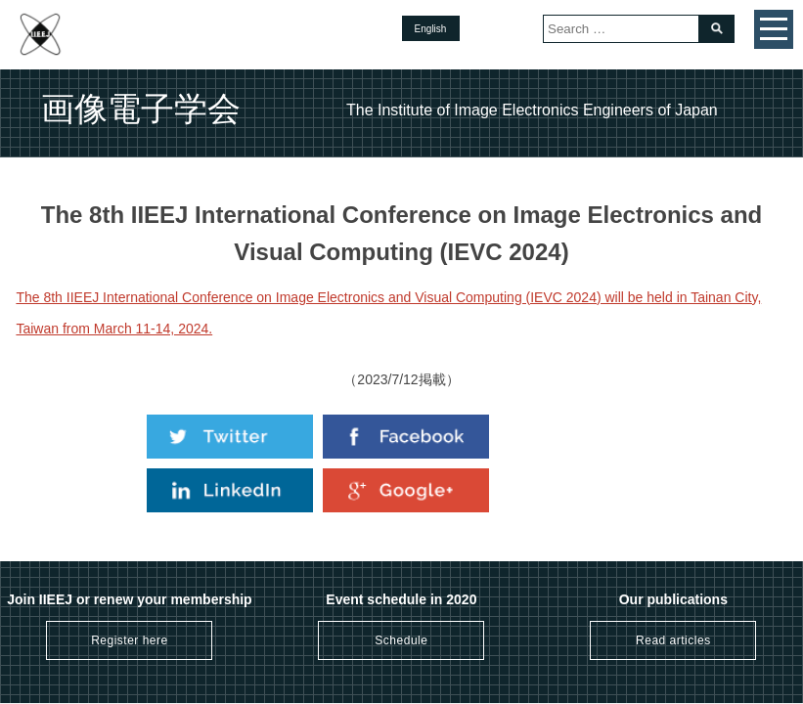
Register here (129, 640)
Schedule (401, 640)
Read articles (673, 640)
